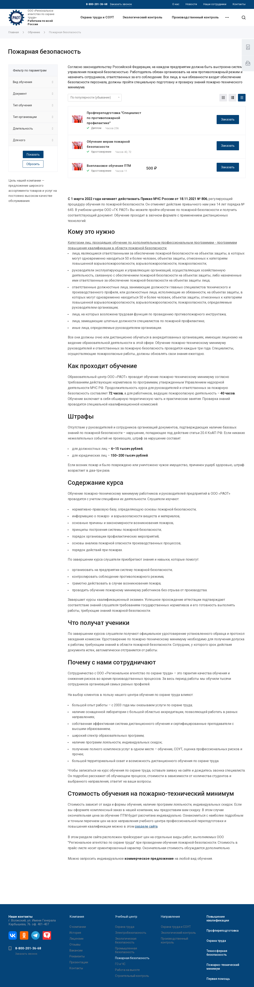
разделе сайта (146, 826)
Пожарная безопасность (132, 958)
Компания (76, 917)
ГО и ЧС (120, 964)
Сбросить (33, 164)
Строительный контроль (132, 975)
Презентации (78, 962)
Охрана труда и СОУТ (97, 17)
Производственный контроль (195, 17)
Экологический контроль (142, 17)
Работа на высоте (127, 970)
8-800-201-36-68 (28, 948)
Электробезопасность (130, 932)
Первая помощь (218, 978)
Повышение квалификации (217, 918)
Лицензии (76, 938)
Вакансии (76, 950)
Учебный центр (126, 917)
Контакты (76, 968)
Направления (170, 917)
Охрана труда (124, 926)
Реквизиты (77, 956)
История (75, 932)
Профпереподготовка (222, 930)
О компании (77, 926)
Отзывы (74, 944)
